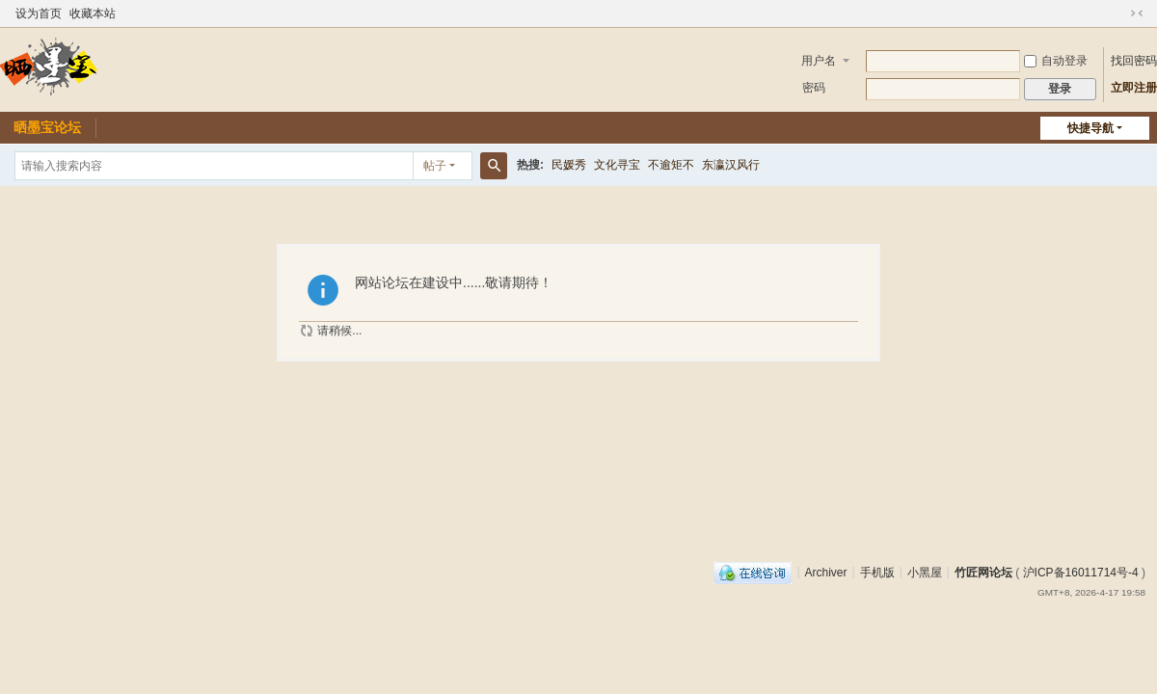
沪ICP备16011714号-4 (1081, 571)
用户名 (818, 60)
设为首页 (38, 13)
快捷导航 (1090, 128)
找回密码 (1134, 60)
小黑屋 (924, 571)
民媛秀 (569, 165)
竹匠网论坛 (983, 571)
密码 (813, 87)
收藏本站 (92, 13)
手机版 (877, 571)
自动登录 (1056, 60)
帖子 (434, 166)
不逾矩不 (671, 165)
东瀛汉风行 (731, 165)
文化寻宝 (617, 165)
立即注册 (1134, 87)
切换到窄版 (1136, 13)
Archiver (826, 571)
